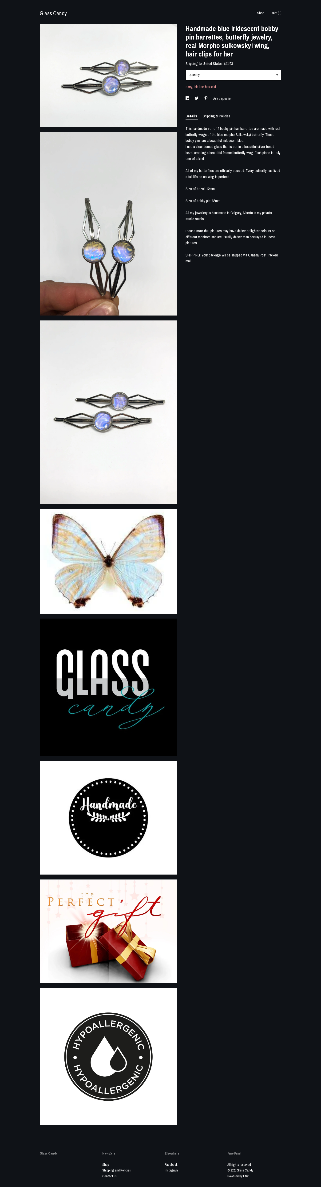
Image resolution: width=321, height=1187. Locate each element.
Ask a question (222, 98)
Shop (260, 13)
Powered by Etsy (238, 1176)
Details (192, 116)
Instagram (171, 1170)
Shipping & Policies (216, 116)
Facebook (171, 1165)
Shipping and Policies (116, 1170)
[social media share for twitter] (197, 98)
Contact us (109, 1176)
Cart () (276, 13)
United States (212, 63)
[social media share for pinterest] (206, 98)
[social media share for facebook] (188, 98)
